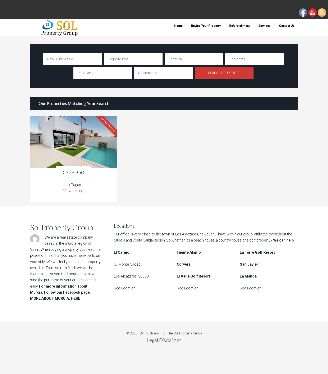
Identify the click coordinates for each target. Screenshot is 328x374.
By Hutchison (149, 333)
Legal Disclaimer (164, 340)
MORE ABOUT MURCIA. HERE (55, 298)
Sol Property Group (63, 27)
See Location (124, 288)
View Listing (73, 191)
